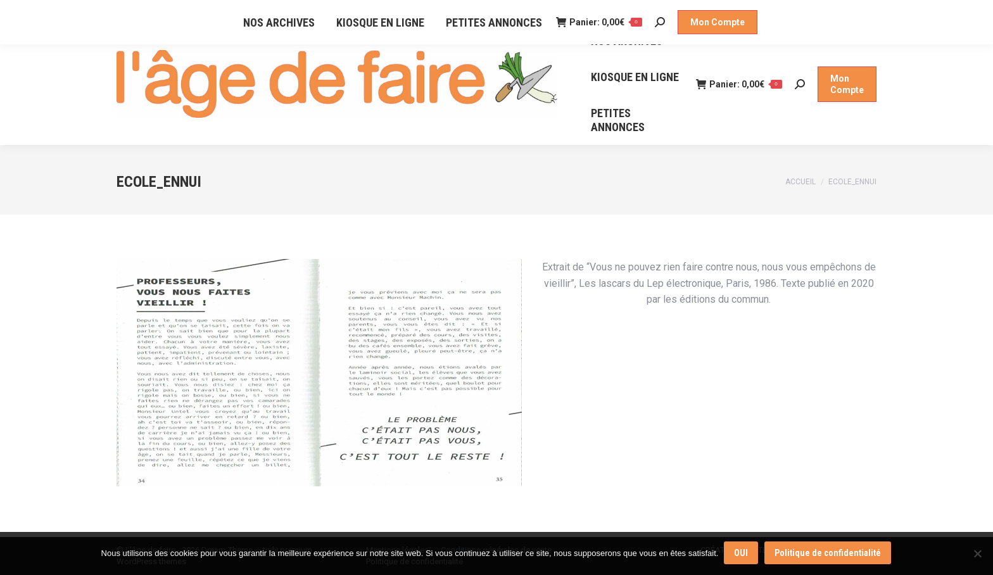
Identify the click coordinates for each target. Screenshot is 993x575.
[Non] (977, 554)
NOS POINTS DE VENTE (247, 11)
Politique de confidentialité (828, 554)
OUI (742, 554)
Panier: (739, 84)
